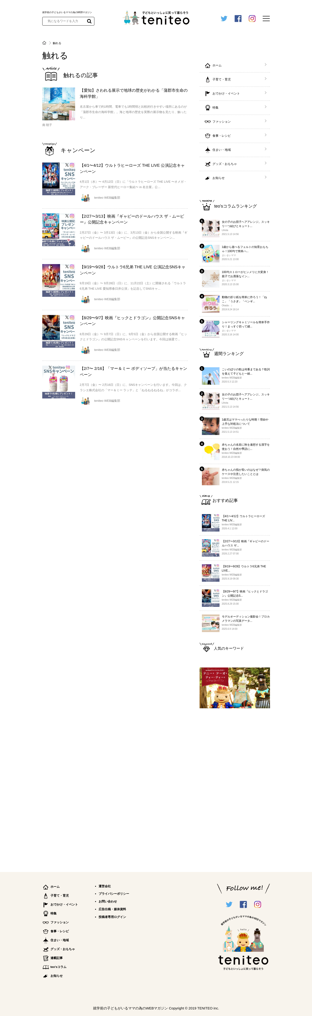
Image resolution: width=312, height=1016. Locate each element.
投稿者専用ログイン (112, 917)
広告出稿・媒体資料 (112, 909)
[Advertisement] (235, 788)
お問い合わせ (108, 901)
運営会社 (105, 886)
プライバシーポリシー (114, 893)
